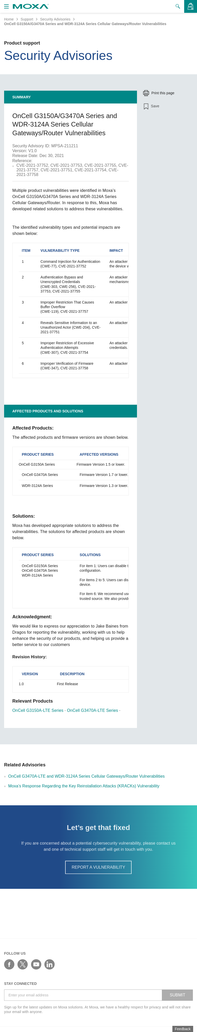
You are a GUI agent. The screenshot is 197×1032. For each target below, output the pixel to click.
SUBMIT (177, 995)
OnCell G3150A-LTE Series (37, 710)
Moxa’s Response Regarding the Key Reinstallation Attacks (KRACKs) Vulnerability (84, 786)
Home (9, 19)
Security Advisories (55, 19)
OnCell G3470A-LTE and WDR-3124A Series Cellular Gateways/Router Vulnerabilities (86, 776)
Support (27, 19)
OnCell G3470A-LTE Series (92, 710)
